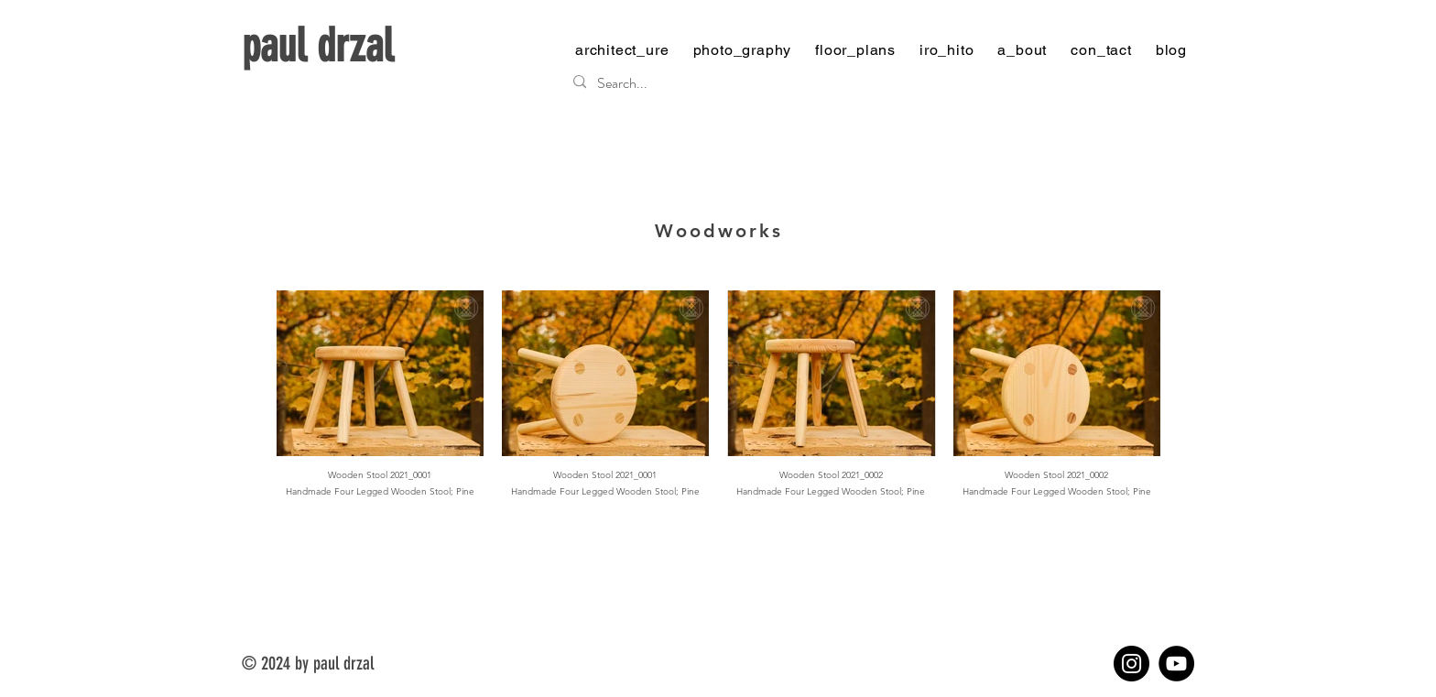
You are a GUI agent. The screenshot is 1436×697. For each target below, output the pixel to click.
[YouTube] (1176, 663)
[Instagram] (1131, 663)
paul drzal (317, 45)
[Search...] (876, 83)
